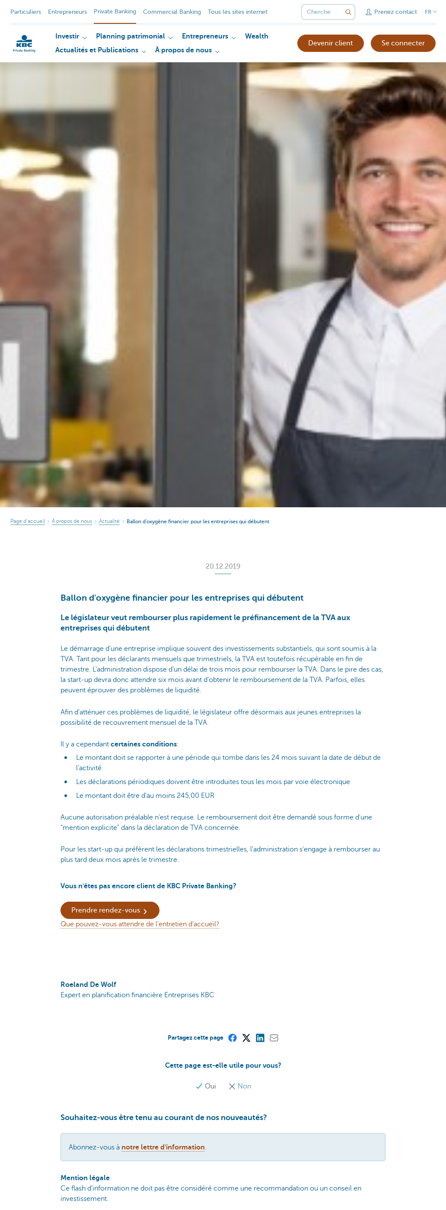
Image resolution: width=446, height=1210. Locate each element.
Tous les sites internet (238, 12)
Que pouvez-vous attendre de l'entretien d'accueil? (140, 924)
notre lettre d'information (163, 1147)
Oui (206, 1086)
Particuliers (25, 12)
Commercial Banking (172, 12)
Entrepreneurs (67, 12)
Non (239, 1086)
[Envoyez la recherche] (348, 12)
